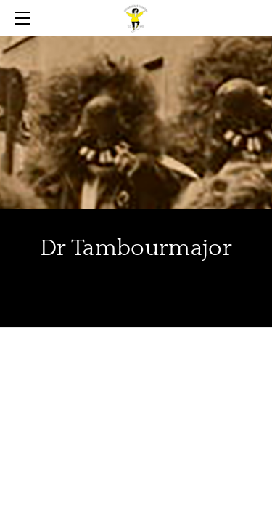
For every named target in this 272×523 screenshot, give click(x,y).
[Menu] (25, 18)
